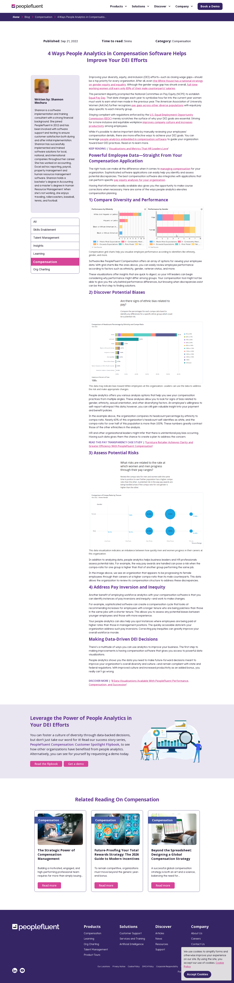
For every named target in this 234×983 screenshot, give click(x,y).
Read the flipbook (46, 764)
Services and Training (132, 938)
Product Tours (92, 954)
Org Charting (41, 269)
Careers (196, 938)
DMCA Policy (148, 966)
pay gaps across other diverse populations (157, 105)
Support (160, 949)
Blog (27, 17)
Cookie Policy (134, 966)
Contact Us (198, 944)
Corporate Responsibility (167, 966)
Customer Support (131, 933)
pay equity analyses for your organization (139, 180)
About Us (196, 933)
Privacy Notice (119, 966)
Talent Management (46, 237)
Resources (161, 944)
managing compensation (175, 168)
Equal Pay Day (97, 97)
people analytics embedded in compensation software (133, 139)
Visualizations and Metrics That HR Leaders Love (138, 148)
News (158, 938)
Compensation (43, 17)
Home (16, 17)
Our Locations (103, 966)
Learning (39, 253)
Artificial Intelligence (132, 944)
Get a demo (76, 764)
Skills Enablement (44, 229)
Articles (159, 933)
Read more (49, 885)
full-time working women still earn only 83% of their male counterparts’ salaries (143, 86)
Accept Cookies (197, 974)
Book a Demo (210, 6)
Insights (38, 245)
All (35, 221)
